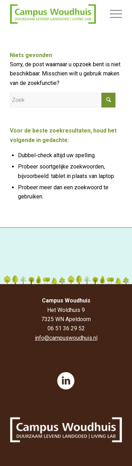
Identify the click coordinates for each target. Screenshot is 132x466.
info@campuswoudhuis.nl (66, 338)
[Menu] (112, 14)
